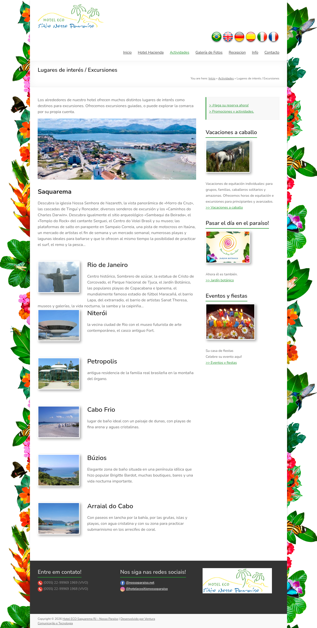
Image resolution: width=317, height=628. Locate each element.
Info (255, 52)
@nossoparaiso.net (140, 582)
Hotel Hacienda (151, 52)
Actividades (179, 52)
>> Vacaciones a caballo (224, 207)
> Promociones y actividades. (231, 111)
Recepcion (237, 52)
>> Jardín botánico (220, 280)
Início (212, 78)
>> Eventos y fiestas (221, 362)
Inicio (127, 52)
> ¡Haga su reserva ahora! (229, 105)
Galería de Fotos (208, 52)
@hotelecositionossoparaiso (147, 589)
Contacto (271, 52)
